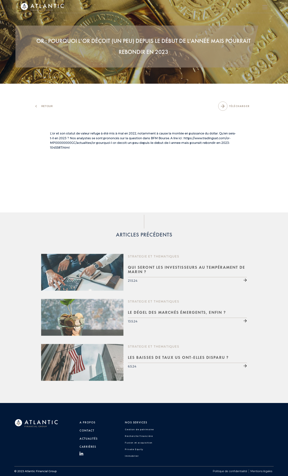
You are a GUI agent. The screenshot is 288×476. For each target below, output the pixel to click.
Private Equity (134, 449)
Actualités (89, 439)
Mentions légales (261, 471)
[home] (42, 7)
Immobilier (132, 456)
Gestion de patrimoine (139, 429)
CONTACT (87, 430)
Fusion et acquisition (138, 442)
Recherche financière (139, 436)
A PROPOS (88, 422)
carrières (88, 447)
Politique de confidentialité (230, 471)
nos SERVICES (136, 422)
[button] (245, 7)
